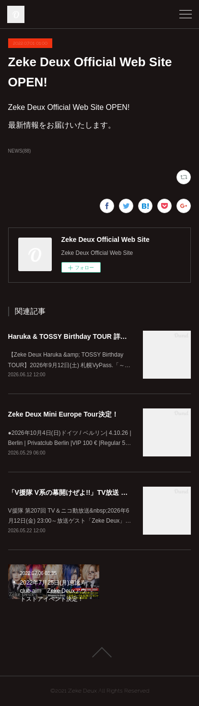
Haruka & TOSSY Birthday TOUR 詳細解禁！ (77, 336)
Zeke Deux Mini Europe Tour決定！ (63, 414)
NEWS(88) (19, 151)
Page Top (99, 652)
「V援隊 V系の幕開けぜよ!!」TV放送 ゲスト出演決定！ (91, 492)
